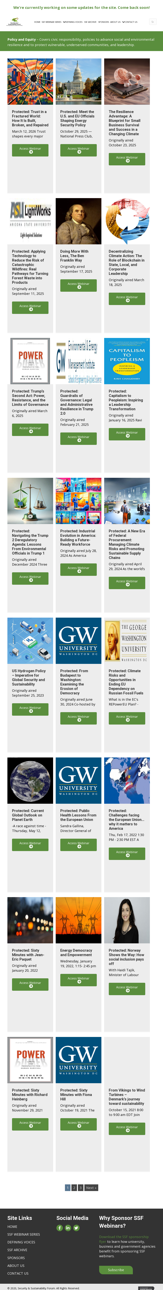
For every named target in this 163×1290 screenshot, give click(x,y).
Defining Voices (21, 1239)
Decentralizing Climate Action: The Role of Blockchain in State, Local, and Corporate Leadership (126, 259)
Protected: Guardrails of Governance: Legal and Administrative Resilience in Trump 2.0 (76, 399)
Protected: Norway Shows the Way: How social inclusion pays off (126, 954)
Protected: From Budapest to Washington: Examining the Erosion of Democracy (74, 679)
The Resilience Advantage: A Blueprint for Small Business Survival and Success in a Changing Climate (124, 120)
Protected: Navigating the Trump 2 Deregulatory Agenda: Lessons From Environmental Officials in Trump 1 (30, 539)
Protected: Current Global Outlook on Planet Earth (28, 812)
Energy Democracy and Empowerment (76, 949)
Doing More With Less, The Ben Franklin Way (74, 253)
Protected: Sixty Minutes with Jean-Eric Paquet (28, 952)
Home (12, 1224)
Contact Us (17, 1270)
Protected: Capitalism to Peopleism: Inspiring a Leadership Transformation (126, 397)
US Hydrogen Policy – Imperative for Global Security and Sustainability (29, 675)
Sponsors (16, 1255)
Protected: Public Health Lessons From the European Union (78, 812)
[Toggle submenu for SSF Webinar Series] (60, 20)
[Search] (152, 20)
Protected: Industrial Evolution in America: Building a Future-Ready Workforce (78, 535)
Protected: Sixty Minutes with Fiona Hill (76, 1092)
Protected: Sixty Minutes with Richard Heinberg (30, 1092)
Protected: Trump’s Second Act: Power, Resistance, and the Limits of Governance (30, 395)
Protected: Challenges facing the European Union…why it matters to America (126, 817)
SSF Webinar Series (23, 1231)
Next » (91, 1185)
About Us (15, 1263)
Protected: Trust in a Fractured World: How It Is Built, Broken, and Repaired (30, 115)
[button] (30, 147)
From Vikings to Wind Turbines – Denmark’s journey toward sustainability (127, 1094)
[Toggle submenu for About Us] (119, 20)
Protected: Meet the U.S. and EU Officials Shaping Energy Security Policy (77, 115)
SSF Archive (17, 1247)
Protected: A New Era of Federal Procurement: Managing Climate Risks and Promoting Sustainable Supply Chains (127, 541)
